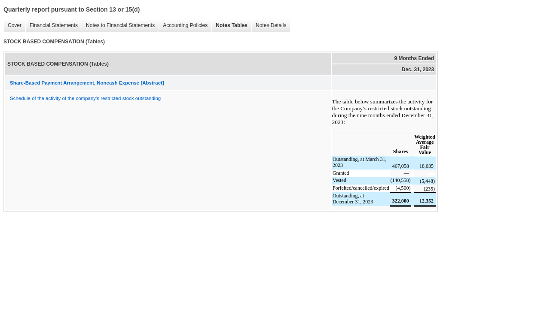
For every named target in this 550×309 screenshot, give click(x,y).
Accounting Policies (183, 25)
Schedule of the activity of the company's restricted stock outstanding (85, 98)
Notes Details (268, 25)
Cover (12, 25)
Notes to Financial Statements (118, 25)
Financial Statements (51, 25)
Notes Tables (229, 25)
